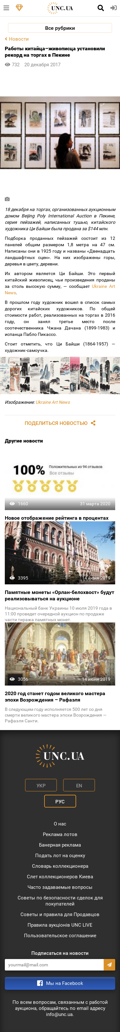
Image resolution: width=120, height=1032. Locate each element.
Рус (60, 802)
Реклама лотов (60, 834)
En (79, 786)
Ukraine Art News (53, 402)
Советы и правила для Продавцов (60, 914)
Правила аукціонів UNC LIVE (60, 925)
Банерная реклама (60, 845)
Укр (41, 786)
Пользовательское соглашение (60, 936)
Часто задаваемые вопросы (60, 887)
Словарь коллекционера (60, 866)
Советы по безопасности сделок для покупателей (60, 901)
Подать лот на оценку (60, 855)
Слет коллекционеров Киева (60, 877)
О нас (60, 824)
